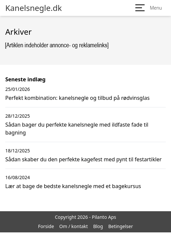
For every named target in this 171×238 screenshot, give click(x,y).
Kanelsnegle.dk (33, 8)
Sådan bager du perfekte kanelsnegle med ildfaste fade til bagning (76, 128)
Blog (98, 226)
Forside (46, 226)
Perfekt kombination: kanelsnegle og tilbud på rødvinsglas (77, 97)
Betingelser (120, 226)
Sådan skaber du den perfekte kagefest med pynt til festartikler (83, 159)
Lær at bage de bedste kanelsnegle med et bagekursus (73, 186)
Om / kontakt (73, 226)
